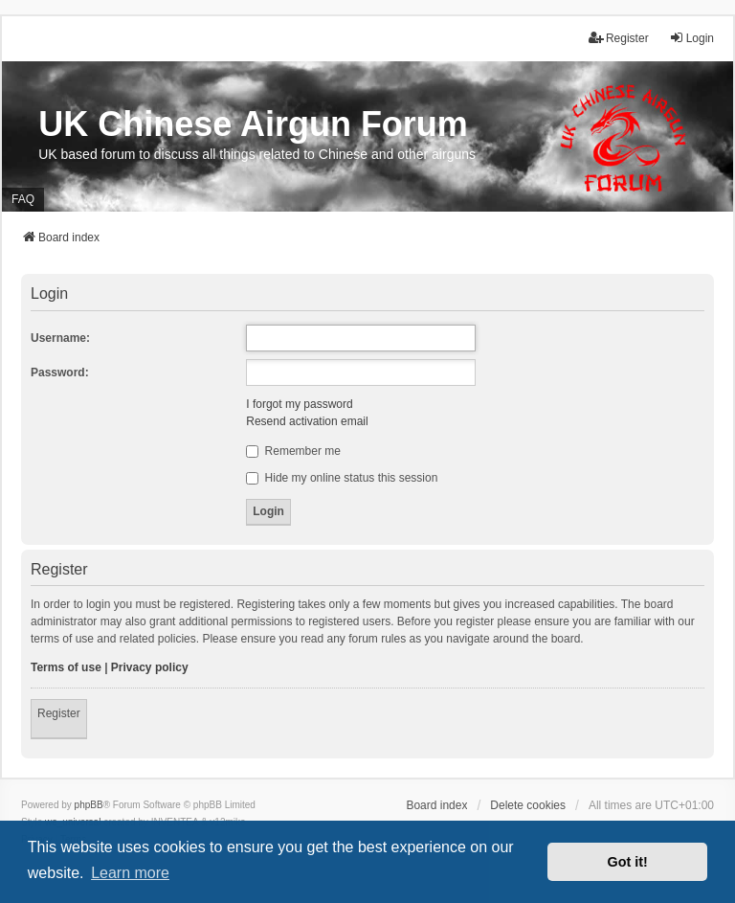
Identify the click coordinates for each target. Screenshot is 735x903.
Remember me (293, 451)
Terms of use (66, 667)
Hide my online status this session (341, 478)
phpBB (89, 805)
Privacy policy (150, 667)
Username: (60, 338)
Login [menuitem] (691, 38)
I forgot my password (299, 404)
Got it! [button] (628, 861)
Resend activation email (307, 421)
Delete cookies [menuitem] (528, 805)
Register (58, 713)
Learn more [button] (130, 873)
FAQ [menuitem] (22, 199)
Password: (60, 372)
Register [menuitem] (619, 38)
